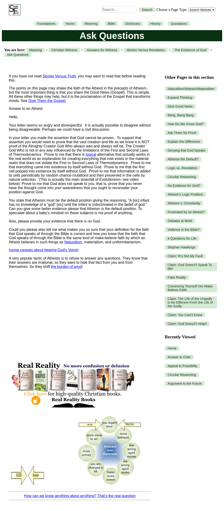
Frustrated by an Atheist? (186, 212)
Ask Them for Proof (182, 133)
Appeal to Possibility (182, 366)
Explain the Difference (184, 141)
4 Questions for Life (182, 238)
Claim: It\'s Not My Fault (185, 256)
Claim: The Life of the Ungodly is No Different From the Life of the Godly (190, 302)
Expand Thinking (180, 97)
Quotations (179, 23)
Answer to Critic (179, 357)
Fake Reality (177, 277)
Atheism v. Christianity (184, 203)
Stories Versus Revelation (146, 50)
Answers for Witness (102, 50)
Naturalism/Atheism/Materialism (191, 89)
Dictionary (132, 23)
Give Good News (180, 106)
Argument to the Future (185, 383)
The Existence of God (190, 50)
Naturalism (73, 242)
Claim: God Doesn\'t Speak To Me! (190, 266)
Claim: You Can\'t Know (185, 315)
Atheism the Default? (183, 159)
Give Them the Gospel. (47, 101)
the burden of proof (66, 267)
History (155, 23)
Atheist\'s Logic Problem (185, 194)
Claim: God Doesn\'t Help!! (187, 324)
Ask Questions (17, 55)
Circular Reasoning (182, 177)
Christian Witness (64, 50)
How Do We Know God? (186, 124)
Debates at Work (180, 221)
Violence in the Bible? (183, 230)
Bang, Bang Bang (181, 115)
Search (147, 10)
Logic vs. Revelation (182, 168)
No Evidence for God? (184, 185)
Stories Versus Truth (59, 76)
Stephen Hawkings (181, 247)
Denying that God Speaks (186, 150)
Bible (111, 23)
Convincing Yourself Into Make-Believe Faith (190, 288)
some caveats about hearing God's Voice (43, 250)
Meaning (91, 23)
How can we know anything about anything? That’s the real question (80, 496)
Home (70, 23)
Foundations (46, 23)
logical (91, 154)
